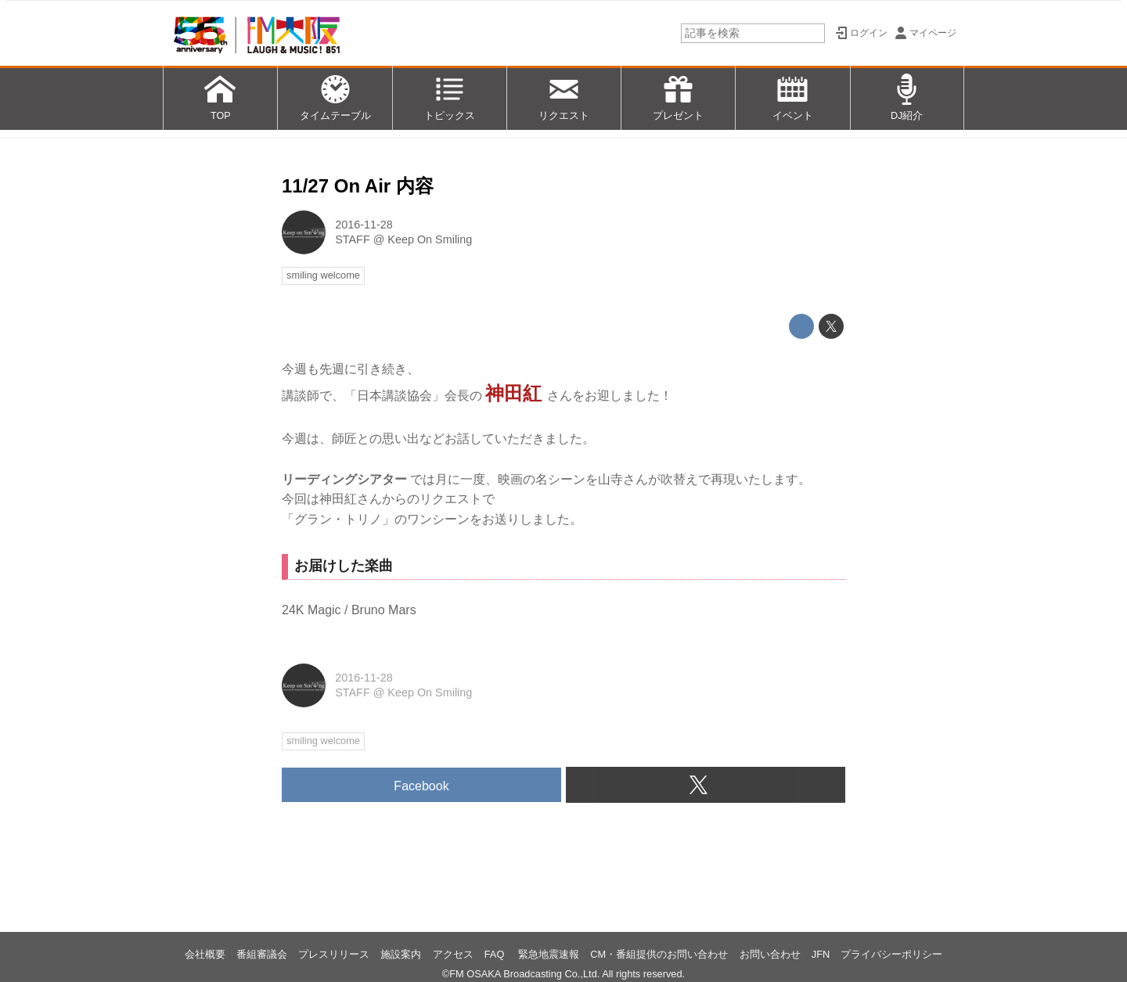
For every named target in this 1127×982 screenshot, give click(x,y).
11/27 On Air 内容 (358, 185)
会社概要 (205, 954)
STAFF (352, 239)
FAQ (495, 954)
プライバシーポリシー (891, 954)
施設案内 (400, 954)
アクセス (453, 954)
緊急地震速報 (548, 954)
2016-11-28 (364, 224)
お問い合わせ (770, 954)
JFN (821, 954)
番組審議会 (261, 954)
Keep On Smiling (429, 239)
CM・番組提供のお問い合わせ (659, 954)
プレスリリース (333, 954)
